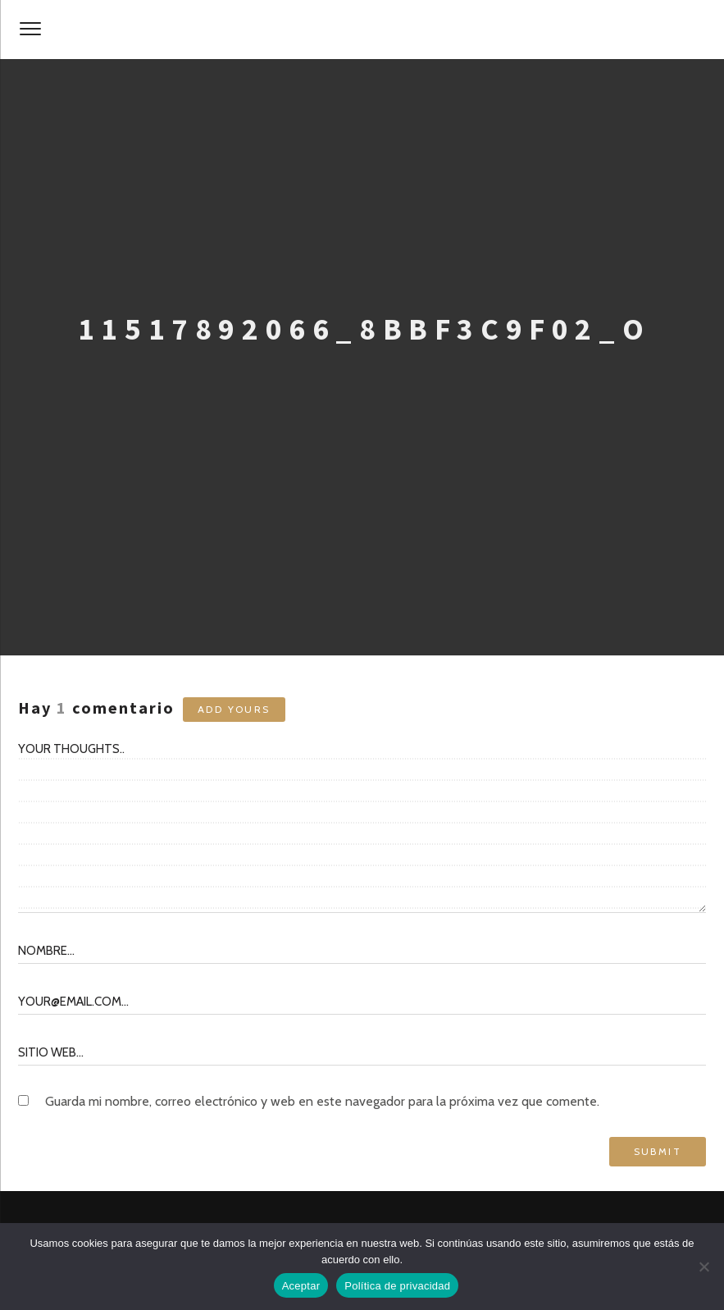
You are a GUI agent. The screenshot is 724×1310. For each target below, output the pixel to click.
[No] (703, 1266)
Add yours (234, 709)
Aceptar (301, 1286)
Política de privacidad (397, 1286)
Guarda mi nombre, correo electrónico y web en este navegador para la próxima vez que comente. (322, 1101)
